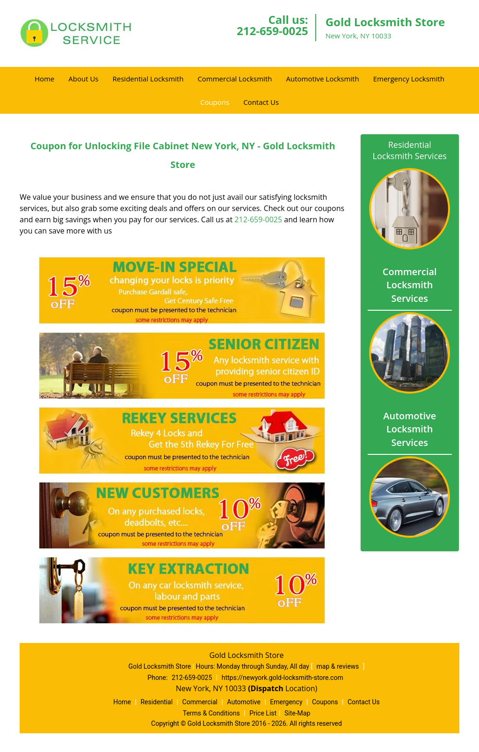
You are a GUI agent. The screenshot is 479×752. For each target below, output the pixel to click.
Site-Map (297, 713)
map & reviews (339, 666)
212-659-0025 (272, 30)
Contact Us (261, 102)
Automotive (244, 702)
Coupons (214, 102)
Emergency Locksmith (408, 78)
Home (44, 78)
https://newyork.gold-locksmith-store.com (282, 677)
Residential (156, 702)
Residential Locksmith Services (410, 150)
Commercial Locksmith (234, 78)
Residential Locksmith (148, 78)
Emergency (286, 702)
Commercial (200, 702)
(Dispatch (266, 688)
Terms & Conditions (211, 713)
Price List (262, 713)
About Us (83, 78)
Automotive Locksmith (322, 78)
